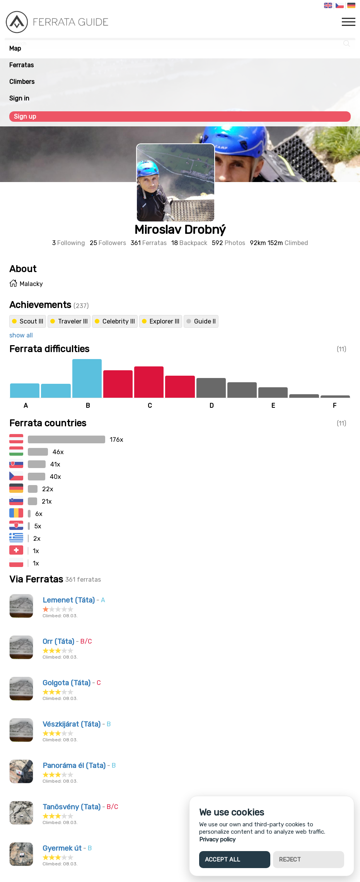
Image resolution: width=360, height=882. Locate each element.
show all (21, 335)
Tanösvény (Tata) (72, 807)
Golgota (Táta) (66, 683)
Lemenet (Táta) (69, 600)
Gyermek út (62, 848)
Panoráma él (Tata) (74, 765)
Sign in (19, 98)
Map (15, 48)
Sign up (25, 116)
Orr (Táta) (58, 641)
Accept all (222, 859)
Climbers (21, 81)
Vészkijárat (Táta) (72, 724)
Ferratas (21, 65)
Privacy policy (217, 839)
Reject (290, 859)
